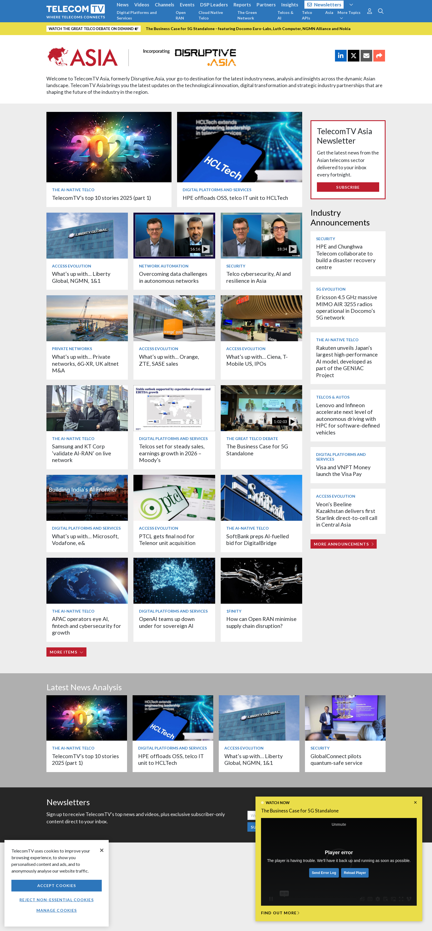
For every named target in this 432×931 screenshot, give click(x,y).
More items (66, 652)
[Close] (102, 850)
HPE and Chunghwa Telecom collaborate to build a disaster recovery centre (346, 256)
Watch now (278, 802)
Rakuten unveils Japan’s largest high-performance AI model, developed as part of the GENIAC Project (347, 361)
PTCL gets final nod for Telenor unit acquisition (167, 539)
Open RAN (181, 15)
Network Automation (163, 266)
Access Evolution (71, 266)
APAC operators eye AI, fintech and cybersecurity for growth (86, 626)
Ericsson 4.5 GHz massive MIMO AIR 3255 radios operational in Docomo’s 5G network (346, 307)
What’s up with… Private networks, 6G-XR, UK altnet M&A (85, 363)
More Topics (349, 15)
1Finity (233, 611)
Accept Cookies (56, 885)
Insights (289, 5)
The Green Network (247, 15)
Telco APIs (307, 15)
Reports (242, 5)
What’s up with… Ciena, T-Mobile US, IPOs (257, 360)
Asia (329, 12)
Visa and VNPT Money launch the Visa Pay (343, 470)
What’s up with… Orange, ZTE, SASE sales (169, 360)
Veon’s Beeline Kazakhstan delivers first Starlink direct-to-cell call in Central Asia (346, 514)
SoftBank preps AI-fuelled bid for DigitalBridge (257, 539)
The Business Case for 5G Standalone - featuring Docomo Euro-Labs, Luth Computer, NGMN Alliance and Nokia (248, 28)
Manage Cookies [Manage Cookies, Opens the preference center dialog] (56, 910)
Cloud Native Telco (210, 15)
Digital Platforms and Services (137, 15)
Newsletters (324, 5)
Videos (141, 5)
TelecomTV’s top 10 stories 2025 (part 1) (101, 198)
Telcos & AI (285, 15)
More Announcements (344, 544)
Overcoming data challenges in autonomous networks (173, 277)
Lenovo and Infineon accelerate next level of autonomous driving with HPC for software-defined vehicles (348, 419)
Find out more (280, 912)
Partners (266, 5)
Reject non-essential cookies (56, 899)
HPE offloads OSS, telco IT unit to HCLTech (235, 198)
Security (235, 266)
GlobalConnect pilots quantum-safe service (337, 759)
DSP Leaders (214, 5)
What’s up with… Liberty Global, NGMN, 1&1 (81, 277)
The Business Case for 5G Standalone (300, 811)
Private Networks (72, 348)
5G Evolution (331, 289)
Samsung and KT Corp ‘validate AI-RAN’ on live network (81, 453)
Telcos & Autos (332, 397)
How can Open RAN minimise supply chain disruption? (261, 622)
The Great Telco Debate (252, 438)
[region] (56, 883)
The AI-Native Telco (73, 189)
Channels (164, 5)
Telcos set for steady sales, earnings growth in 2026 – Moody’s (172, 453)
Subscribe (348, 187)
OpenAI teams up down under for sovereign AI (167, 622)
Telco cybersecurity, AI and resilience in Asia (258, 277)
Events (187, 5)
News (123, 5)
